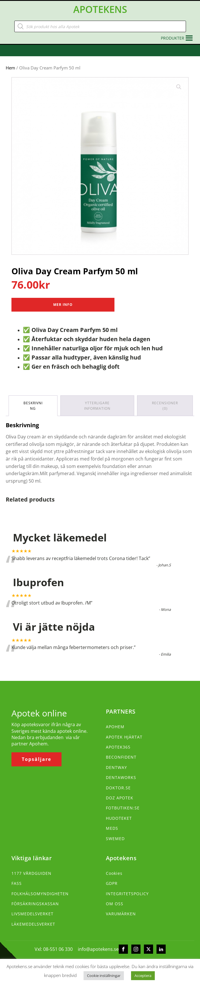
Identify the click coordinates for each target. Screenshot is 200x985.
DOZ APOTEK (119, 798)
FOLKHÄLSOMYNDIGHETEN (40, 893)
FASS (16, 883)
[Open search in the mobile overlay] (100, 26)
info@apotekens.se (98, 949)
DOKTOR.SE (118, 788)
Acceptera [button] (142, 975)
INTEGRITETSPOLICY (127, 893)
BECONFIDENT (121, 757)
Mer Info (63, 304)
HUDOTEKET (119, 818)
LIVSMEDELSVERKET (32, 914)
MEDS (112, 828)
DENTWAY (116, 767)
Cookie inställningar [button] (103, 975)
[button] (172, 38)
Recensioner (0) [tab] (165, 406)
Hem (10, 68)
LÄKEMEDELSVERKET (33, 924)
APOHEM (115, 726)
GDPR (112, 883)
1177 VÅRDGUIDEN (31, 873)
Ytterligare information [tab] (97, 406)
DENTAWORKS (121, 777)
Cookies (114, 873)
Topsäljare (36, 759)
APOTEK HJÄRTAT (124, 737)
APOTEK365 (118, 747)
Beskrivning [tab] (33, 406)
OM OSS (114, 904)
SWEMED (115, 838)
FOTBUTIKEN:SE (123, 808)
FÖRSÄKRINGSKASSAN (35, 904)
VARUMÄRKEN (121, 914)
